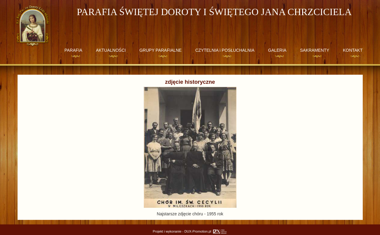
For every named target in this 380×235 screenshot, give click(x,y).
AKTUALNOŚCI (111, 50)
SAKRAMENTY (314, 50)
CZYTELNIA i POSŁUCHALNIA (224, 50)
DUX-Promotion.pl (205, 231)
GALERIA (277, 50)
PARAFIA (73, 50)
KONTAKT (352, 50)
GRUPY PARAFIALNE (160, 50)
